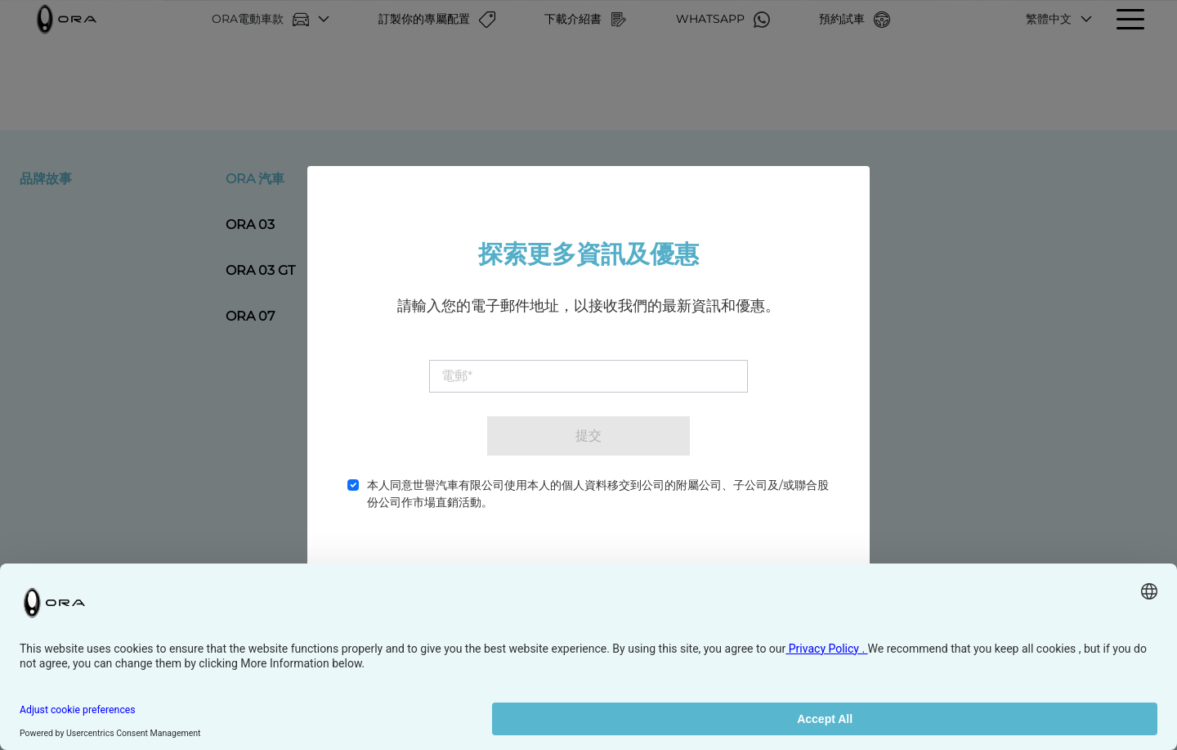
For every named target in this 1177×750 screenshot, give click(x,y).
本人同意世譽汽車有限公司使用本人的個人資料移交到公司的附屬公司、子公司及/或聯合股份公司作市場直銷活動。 (598, 494)
